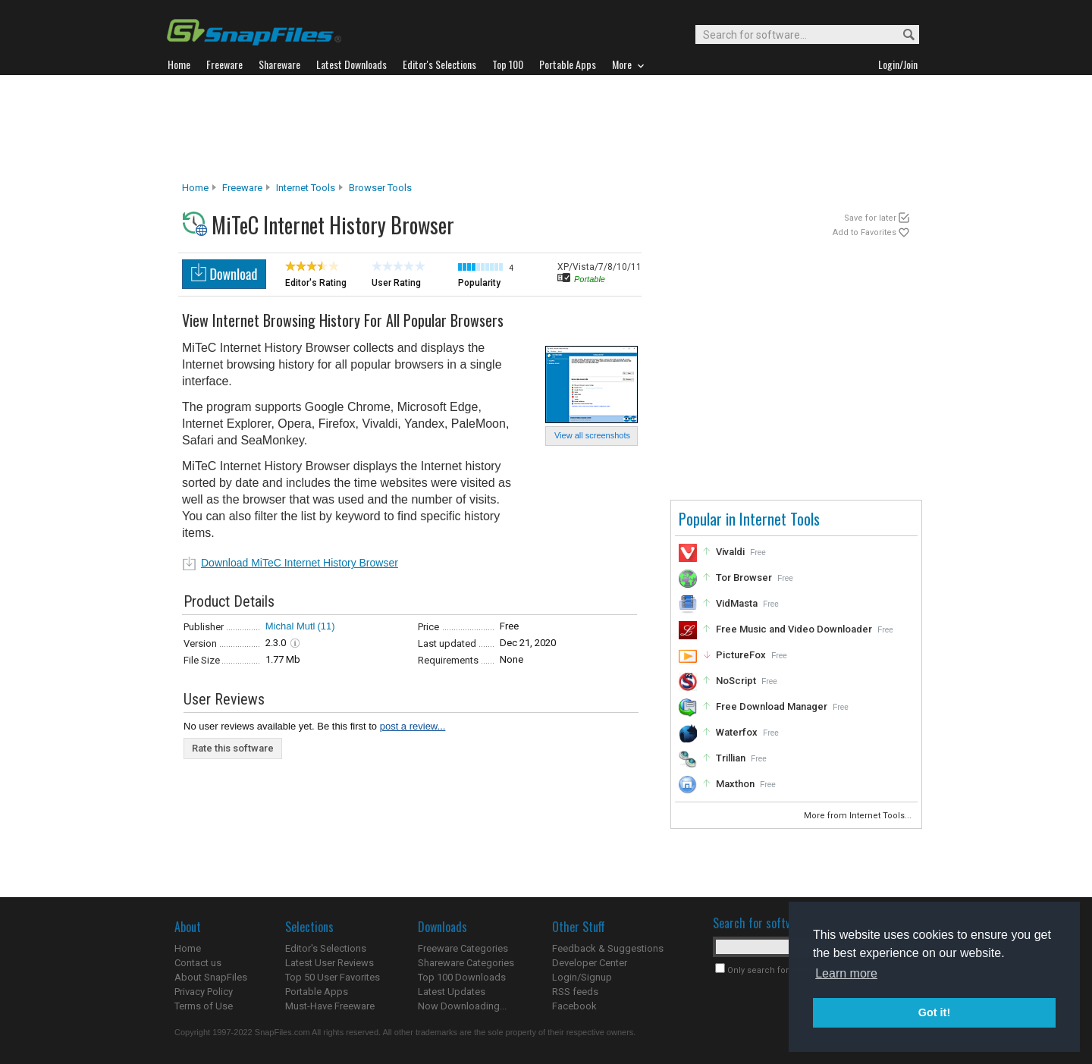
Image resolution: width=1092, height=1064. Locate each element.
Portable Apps (316, 991)
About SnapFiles (210, 977)
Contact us (197, 962)
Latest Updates (451, 991)
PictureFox (741, 655)
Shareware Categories (466, 962)
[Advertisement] (546, 128)
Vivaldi (730, 551)
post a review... (413, 726)
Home (195, 187)
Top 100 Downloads (462, 977)
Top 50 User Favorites (332, 977)
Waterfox (737, 732)
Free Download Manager (771, 706)
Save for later (870, 218)
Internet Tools (305, 187)
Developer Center (589, 962)
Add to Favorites (864, 232)
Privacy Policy (203, 991)
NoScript (736, 680)
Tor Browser (744, 577)
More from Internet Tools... (859, 816)
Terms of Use (203, 1006)
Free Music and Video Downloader (794, 629)
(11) (326, 626)
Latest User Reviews (329, 962)
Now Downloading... (462, 1006)
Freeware (242, 187)
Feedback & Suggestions (608, 948)
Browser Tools (380, 187)
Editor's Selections (325, 948)
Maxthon (735, 783)
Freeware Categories (463, 948)
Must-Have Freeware (330, 1006)
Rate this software (233, 748)
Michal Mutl (290, 626)
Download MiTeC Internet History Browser (299, 563)
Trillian (730, 758)
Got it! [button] (934, 1012)
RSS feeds (575, 991)
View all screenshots (592, 435)
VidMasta (737, 603)
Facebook (574, 1006)
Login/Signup (582, 977)
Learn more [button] (846, 973)
